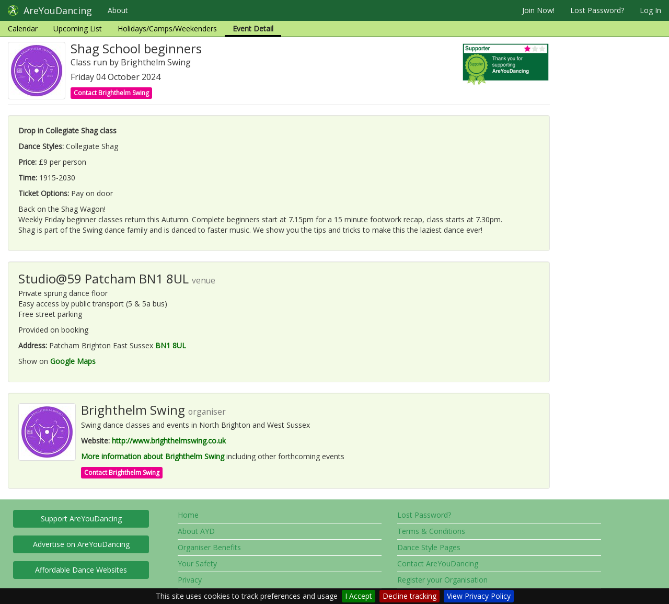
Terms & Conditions (431, 531)
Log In (650, 10)
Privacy (190, 580)
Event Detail (253, 28)
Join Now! (538, 10)
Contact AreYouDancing (437, 563)
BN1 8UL (170, 345)
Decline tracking (409, 596)
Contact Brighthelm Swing (111, 92)
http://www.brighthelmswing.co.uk (169, 441)
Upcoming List (77, 28)
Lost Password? (597, 10)
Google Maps (73, 361)
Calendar (23, 28)
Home (188, 515)
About (118, 10)
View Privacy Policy (479, 596)
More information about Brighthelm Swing (152, 456)
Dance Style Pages (428, 547)
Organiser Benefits (209, 547)
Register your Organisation (442, 580)
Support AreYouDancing (81, 518)
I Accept (358, 596)
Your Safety (197, 563)
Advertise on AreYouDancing (81, 544)
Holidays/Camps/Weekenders (167, 28)
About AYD (196, 531)
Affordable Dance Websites (81, 570)
